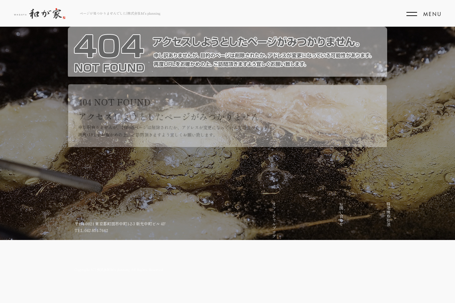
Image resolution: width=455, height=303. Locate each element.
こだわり (372, 210)
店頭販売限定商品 (332, 218)
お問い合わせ (293, 214)
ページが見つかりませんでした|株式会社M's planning (120, 13)
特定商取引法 (306, 214)
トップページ (384, 214)
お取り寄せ (345, 212)
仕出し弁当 (319, 212)
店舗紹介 (358, 210)
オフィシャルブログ (280, 220)
